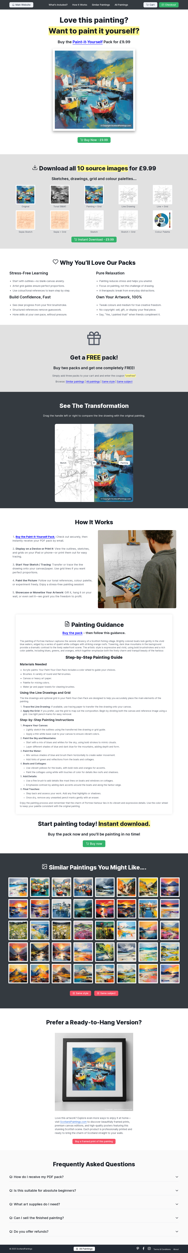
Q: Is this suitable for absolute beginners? (42, 1190)
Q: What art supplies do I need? (34, 1204)
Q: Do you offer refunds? (28, 1231)
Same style (108, 381)
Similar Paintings (101, 4)
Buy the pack (72, 633)
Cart (150, 4)
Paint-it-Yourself (88, 42)
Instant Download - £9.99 (94, 239)
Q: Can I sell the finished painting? (36, 1218)
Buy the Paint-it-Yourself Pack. (35, 536)
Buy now (94, 843)
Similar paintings (75, 381)
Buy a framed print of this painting (94, 1141)
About (176, 1249)
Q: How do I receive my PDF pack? (36, 1177)
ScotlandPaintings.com (73, 1121)
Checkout (169, 4)
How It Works (79, 4)
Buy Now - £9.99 (94, 140)
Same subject (125, 381)
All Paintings (121, 4)
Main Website (21, 4)
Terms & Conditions (162, 1249)
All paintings (93, 381)
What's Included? (58, 4)
